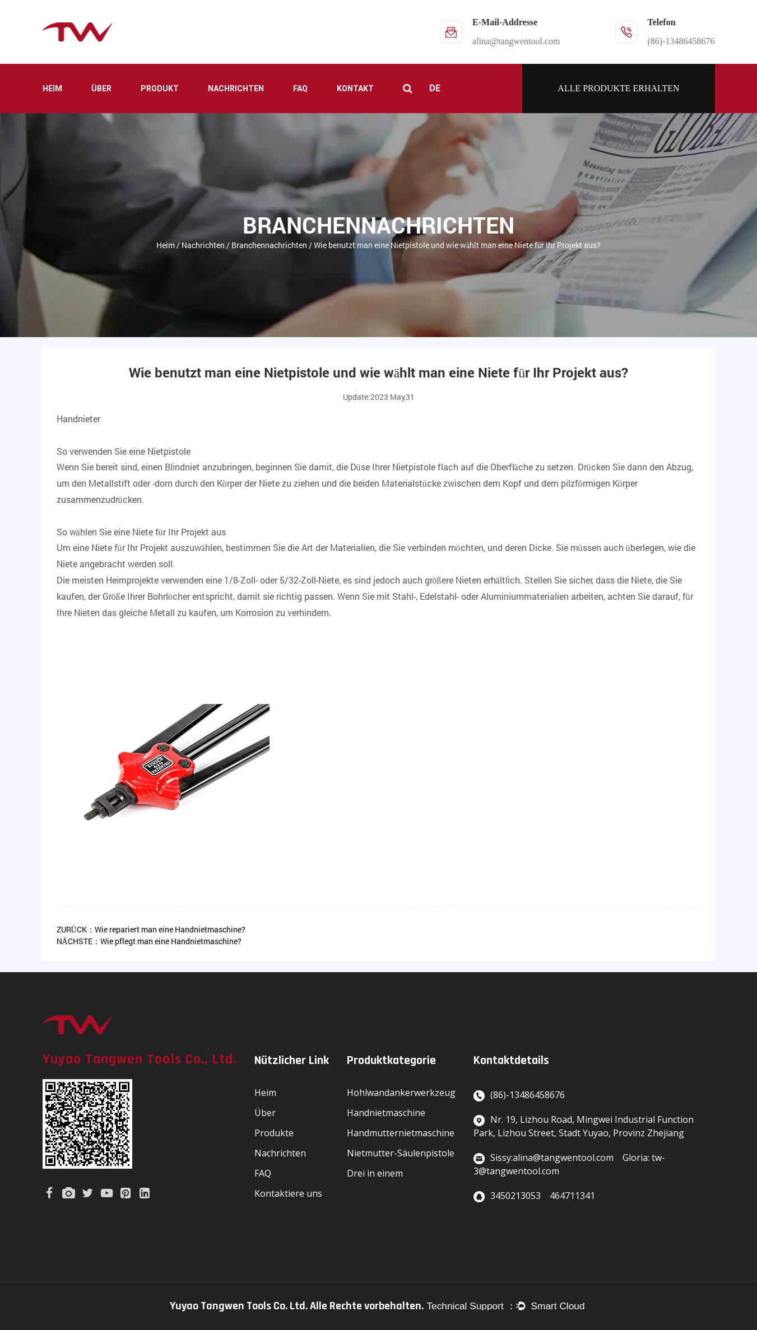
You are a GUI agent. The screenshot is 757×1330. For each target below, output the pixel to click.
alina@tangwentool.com (516, 41)
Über (101, 88)
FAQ (300, 88)
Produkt (160, 88)
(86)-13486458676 (681, 41)
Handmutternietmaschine (400, 1133)
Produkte (274, 1133)
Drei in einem (375, 1173)
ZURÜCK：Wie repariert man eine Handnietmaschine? (151, 929)
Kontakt (355, 88)
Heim (52, 88)
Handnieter (78, 418)
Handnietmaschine (386, 1113)
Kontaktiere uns (288, 1193)
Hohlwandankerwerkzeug (401, 1092)
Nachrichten (236, 88)
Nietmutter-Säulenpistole (400, 1153)
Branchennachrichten (269, 245)
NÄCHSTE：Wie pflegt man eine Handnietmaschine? (149, 941)
